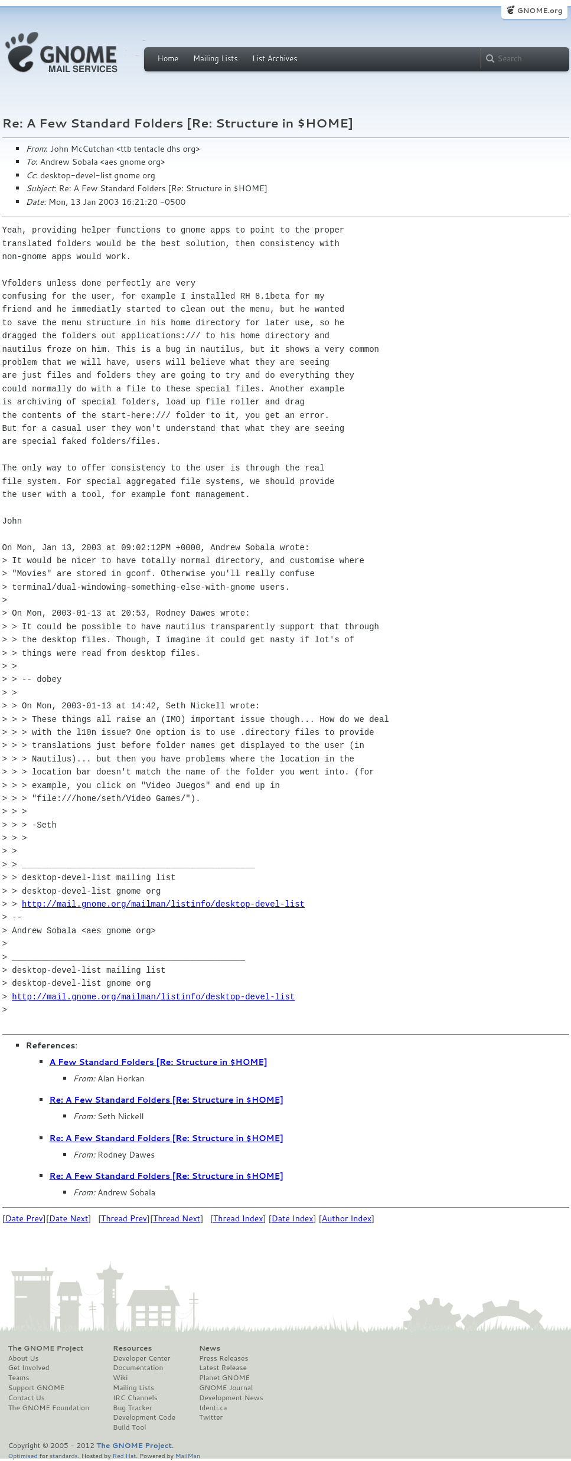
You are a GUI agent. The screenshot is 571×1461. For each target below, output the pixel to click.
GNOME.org (539, 10)
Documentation (138, 1367)
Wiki (120, 1377)
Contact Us (26, 1398)
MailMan (187, 1455)
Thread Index (238, 1218)
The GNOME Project (46, 1348)
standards (64, 1455)
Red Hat (124, 1455)
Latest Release (223, 1367)
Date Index (293, 1218)
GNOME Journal (226, 1388)
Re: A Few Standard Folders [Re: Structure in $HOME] (166, 1100)
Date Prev (24, 1218)
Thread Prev (124, 1218)
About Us (23, 1358)
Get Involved (29, 1367)
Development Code (144, 1417)
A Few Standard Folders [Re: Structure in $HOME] (158, 1062)
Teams (19, 1377)
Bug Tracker (132, 1408)
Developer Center (141, 1358)
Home (168, 58)
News (209, 1348)
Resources (132, 1348)
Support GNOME (36, 1388)
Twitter (211, 1417)
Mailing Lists (215, 58)
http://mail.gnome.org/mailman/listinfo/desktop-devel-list (163, 904)
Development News (231, 1398)
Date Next (68, 1218)
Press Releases (223, 1358)
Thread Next (176, 1218)
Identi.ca (213, 1408)
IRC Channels (135, 1398)
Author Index (346, 1218)
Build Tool (129, 1427)
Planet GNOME (224, 1377)
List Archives (274, 58)
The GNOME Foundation (49, 1408)
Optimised (23, 1455)
